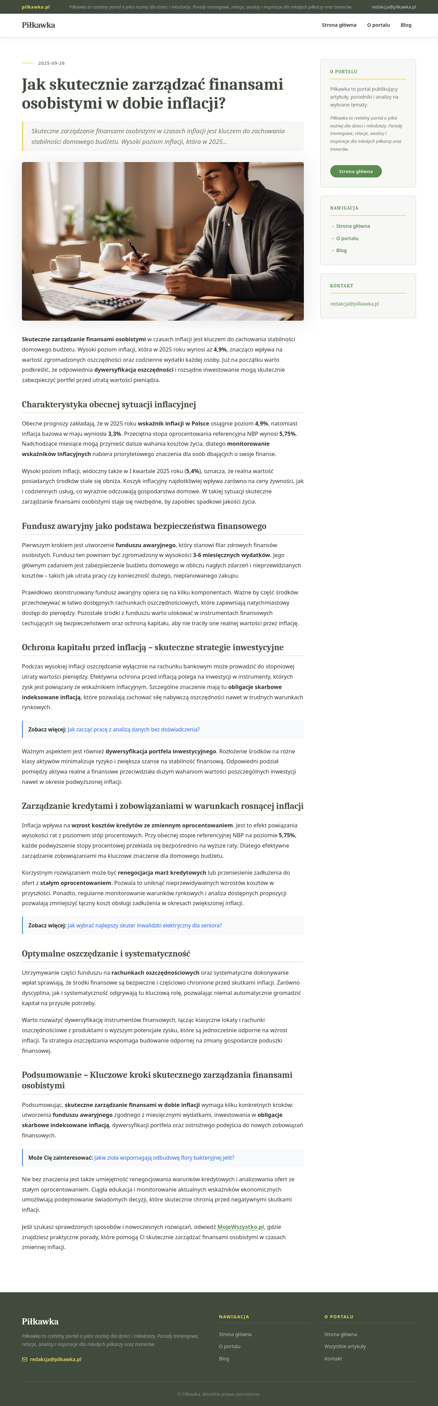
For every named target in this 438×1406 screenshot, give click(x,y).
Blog (406, 25)
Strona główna (339, 25)
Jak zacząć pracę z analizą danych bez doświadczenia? (134, 729)
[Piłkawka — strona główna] (38, 25)
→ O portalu (344, 238)
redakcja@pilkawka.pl (394, 7)
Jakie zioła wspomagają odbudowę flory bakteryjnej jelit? (164, 1157)
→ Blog (338, 250)
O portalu (378, 25)
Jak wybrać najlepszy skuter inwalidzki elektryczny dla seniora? (145, 925)
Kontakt (333, 1358)
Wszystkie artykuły (345, 1346)
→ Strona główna (350, 226)
